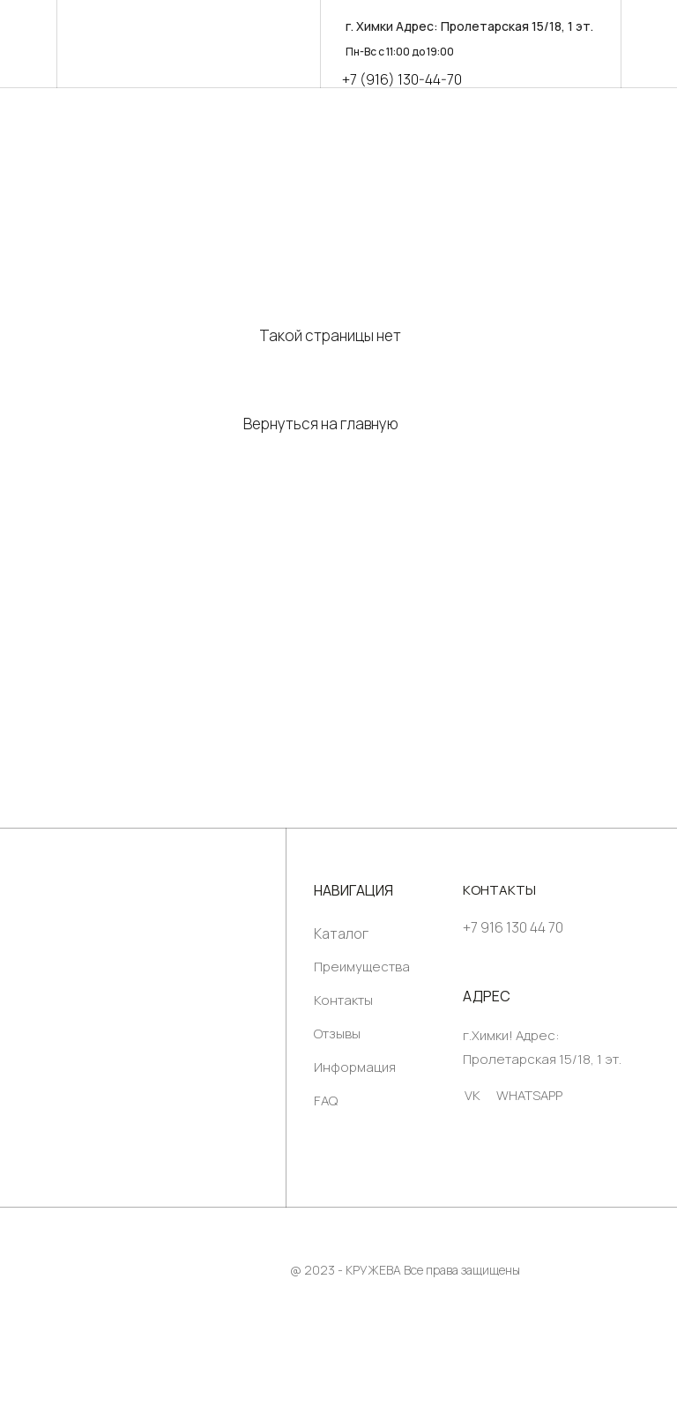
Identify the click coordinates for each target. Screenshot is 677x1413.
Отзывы (337, 1033)
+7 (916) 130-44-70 (402, 79)
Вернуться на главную (320, 423)
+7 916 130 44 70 (513, 927)
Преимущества (362, 966)
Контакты (343, 1000)
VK (472, 1095)
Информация (355, 1067)
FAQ (326, 1100)
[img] (181, 1027)
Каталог (341, 933)
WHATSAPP (529, 1095)
